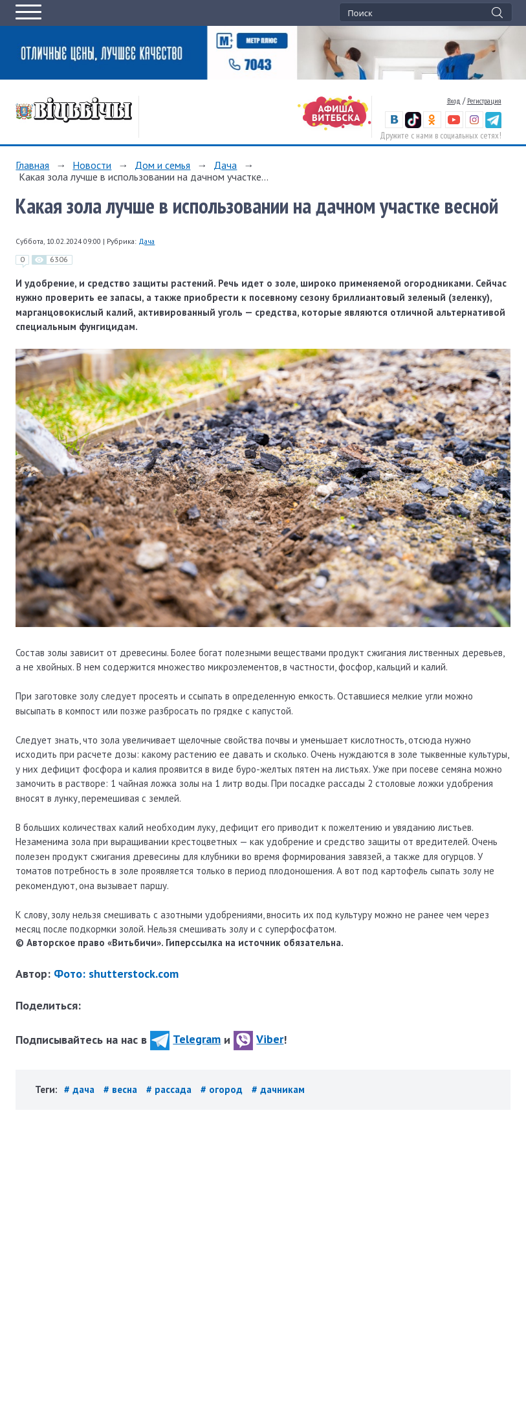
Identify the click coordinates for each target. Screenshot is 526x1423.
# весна (122, 1089)
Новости (91, 165)
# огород (223, 1089)
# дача (80, 1089)
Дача (225, 165)
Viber (258, 1038)
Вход (454, 100)
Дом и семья (162, 165)
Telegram (185, 1038)
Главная (32, 165)
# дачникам (278, 1089)
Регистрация (484, 100)
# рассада (170, 1089)
